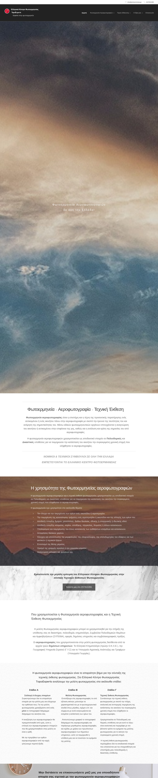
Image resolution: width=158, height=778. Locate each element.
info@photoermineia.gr (134, 2)
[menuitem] (84, 12)
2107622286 (150, 2)
